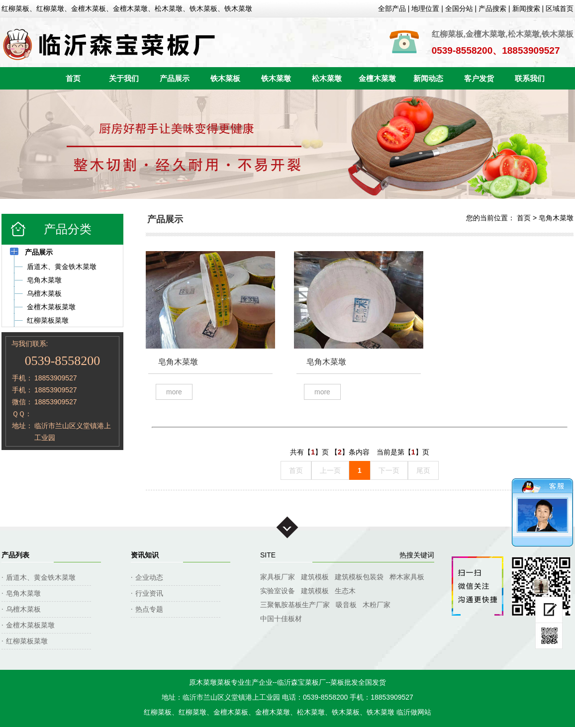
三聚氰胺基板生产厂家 (295, 605)
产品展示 (175, 78)
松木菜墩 (327, 78)
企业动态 (149, 577)
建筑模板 (315, 577)
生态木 (345, 591)
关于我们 (124, 78)
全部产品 (392, 8)
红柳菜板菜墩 (27, 641)
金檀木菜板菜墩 (30, 625)
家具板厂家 (277, 577)
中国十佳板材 (281, 619)
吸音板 (346, 605)
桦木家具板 (406, 577)
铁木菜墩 (276, 78)
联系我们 (530, 78)
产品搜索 (492, 8)
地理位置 (425, 8)
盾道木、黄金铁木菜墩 (41, 577)
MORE (174, 392)
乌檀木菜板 (23, 609)
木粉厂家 (376, 605)
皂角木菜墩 (556, 218)
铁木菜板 (225, 78)
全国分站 (459, 8)
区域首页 (560, 8)
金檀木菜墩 (377, 78)
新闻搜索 (526, 8)
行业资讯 (149, 593)
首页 (73, 78)
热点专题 (149, 609)
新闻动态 (428, 78)
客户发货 (479, 78)
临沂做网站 (413, 712)
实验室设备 (277, 591)
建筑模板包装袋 (359, 577)
